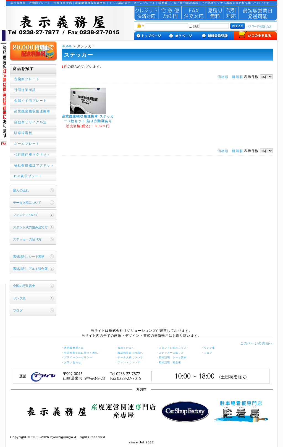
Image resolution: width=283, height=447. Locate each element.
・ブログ (207, 352)
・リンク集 (208, 347)
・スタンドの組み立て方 (171, 347)
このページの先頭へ (256, 343)
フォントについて (25, 214)
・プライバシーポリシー (76, 357)
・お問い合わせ (71, 362)
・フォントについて (127, 362)
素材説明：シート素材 (28, 256)
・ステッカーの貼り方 (170, 352)
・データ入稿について (129, 357)
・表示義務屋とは (72, 347)
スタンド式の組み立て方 (30, 227)
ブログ (17, 310)
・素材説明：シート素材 (171, 357)
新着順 (237, 77)
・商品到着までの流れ (129, 352)
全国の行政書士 (24, 285)
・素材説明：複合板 (168, 362)
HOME (68, 46)
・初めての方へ (124, 347)
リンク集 (19, 298)
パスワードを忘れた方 (258, 26)
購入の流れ (21, 190)
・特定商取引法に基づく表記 (79, 352)
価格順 (223, 77)
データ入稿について (27, 202)
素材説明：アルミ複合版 (30, 268)
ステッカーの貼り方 (27, 239)
